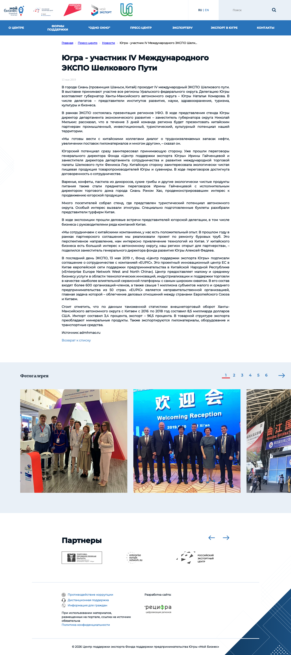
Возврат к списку (76, 340)
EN (207, 10)
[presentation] (281, 375)
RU (200, 10)
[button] (226, 375)
